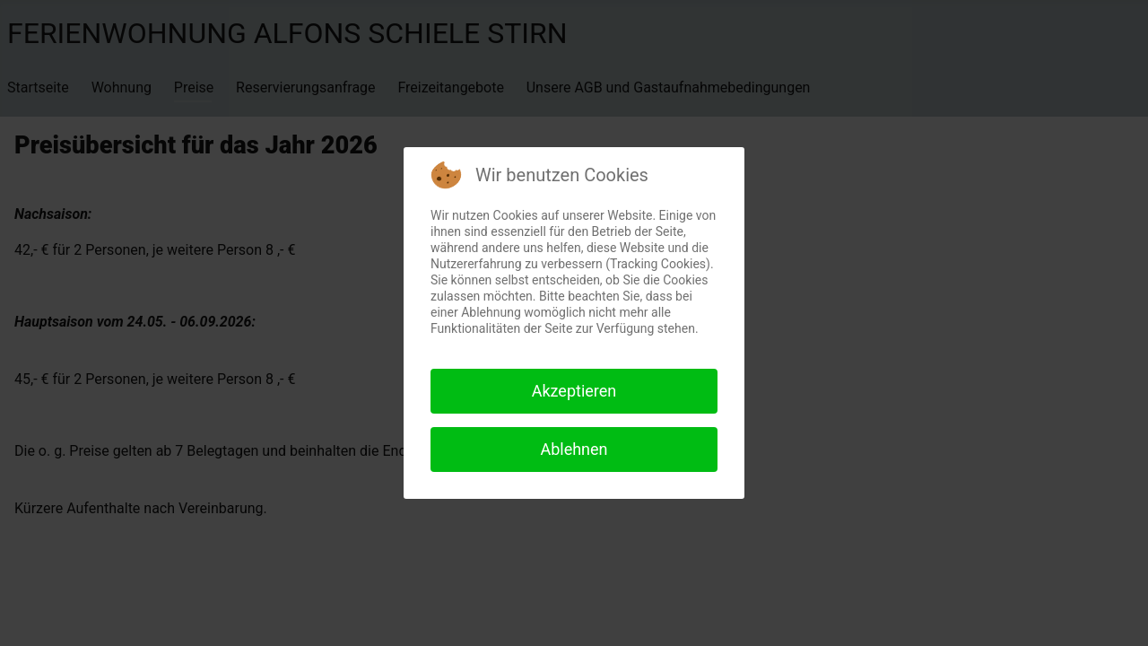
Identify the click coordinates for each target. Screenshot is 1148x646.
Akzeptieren (574, 390)
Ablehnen (573, 449)
